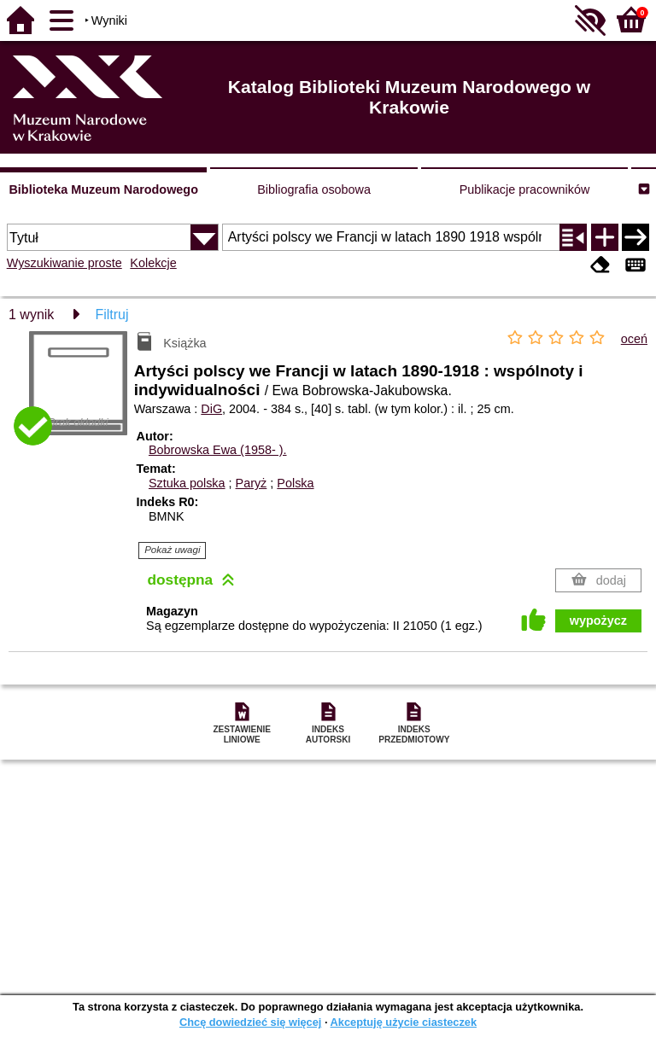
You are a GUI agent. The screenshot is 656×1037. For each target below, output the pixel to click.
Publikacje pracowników (525, 189)
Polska (295, 483)
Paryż (251, 483)
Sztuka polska (187, 483)
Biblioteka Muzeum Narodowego (103, 189)
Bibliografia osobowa (314, 189)
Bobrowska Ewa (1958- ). (218, 450)
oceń (634, 339)
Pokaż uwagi (172, 550)
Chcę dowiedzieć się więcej (250, 1022)
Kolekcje (153, 263)
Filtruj (111, 314)
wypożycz (598, 620)
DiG (211, 409)
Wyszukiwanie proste (64, 263)
